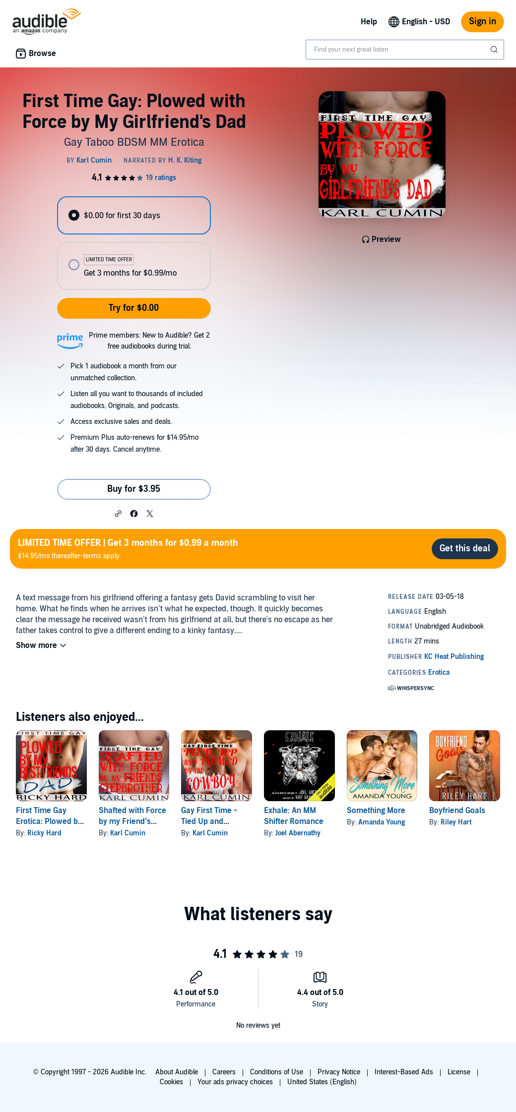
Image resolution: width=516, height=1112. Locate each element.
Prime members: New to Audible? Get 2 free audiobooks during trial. (149, 341)
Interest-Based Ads (404, 1072)
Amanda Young (381, 822)
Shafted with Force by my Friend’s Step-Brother (132, 821)
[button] (118, 513)
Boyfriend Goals (457, 811)
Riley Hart (456, 822)
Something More (376, 811)
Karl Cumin (127, 833)
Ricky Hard (44, 833)
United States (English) (322, 1082)
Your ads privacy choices (235, 1082)
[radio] (133, 215)
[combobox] (405, 49)
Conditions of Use (276, 1072)
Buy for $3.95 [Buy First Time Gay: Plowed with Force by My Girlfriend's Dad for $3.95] (133, 489)
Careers (224, 1072)
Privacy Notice (339, 1072)
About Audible (176, 1072)
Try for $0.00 (134, 308)
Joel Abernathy (298, 833)
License (459, 1072)
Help (369, 22)
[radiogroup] (133, 243)
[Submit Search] (495, 49)
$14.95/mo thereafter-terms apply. (128, 548)
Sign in (482, 21)
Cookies (171, 1082)
